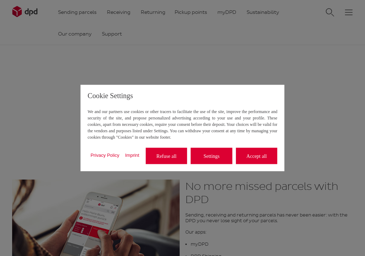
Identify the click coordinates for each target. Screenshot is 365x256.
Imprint (132, 155)
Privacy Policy (105, 155)
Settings (212, 156)
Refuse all (166, 156)
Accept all (256, 156)
